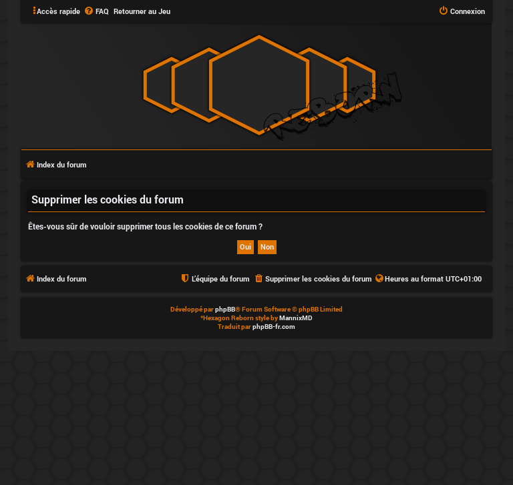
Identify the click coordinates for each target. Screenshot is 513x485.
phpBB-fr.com (273, 326)
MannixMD (296, 318)
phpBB (225, 309)
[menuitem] (96, 11)
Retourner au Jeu (142, 11)
